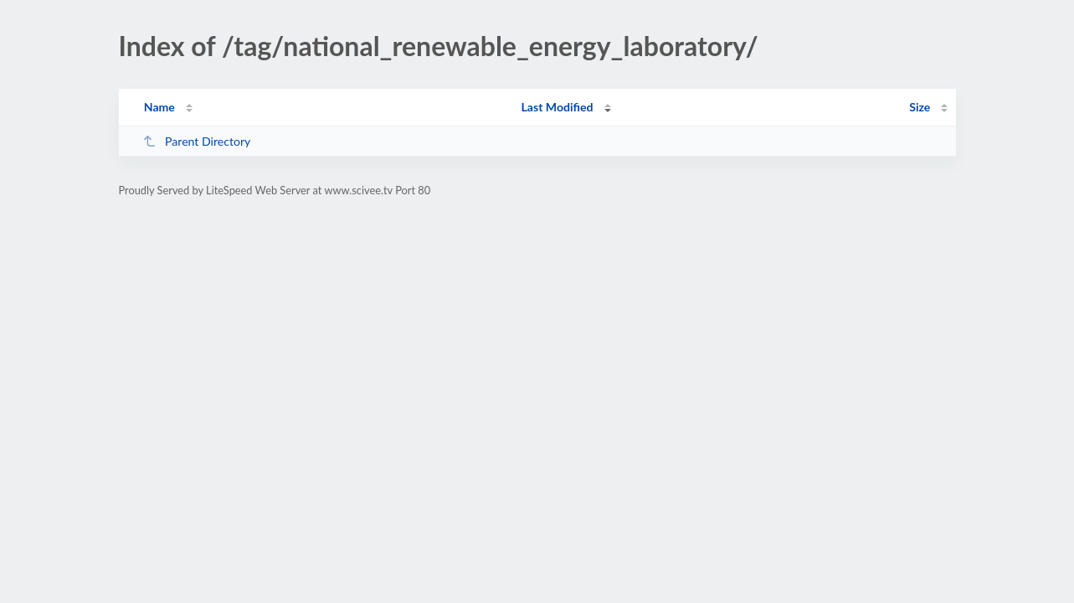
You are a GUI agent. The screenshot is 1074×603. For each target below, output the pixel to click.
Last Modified (558, 107)
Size (919, 107)
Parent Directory (196, 141)
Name (159, 107)
